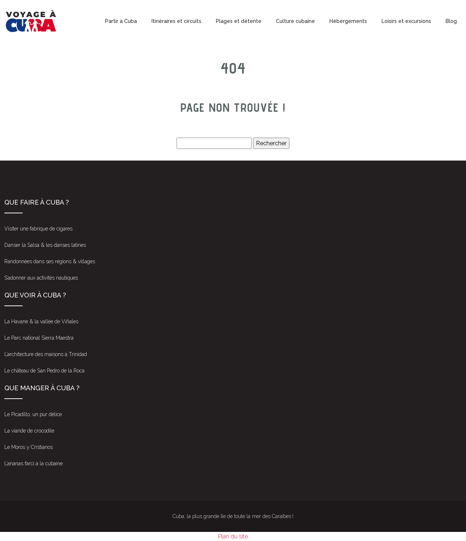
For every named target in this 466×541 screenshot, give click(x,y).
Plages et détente (238, 21)
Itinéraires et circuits (176, 21)
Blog (451, 21)
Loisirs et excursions (406, 21)
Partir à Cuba (121, 21)
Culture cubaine (295, 21)
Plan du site (233, 536)
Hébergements (348, 21)
